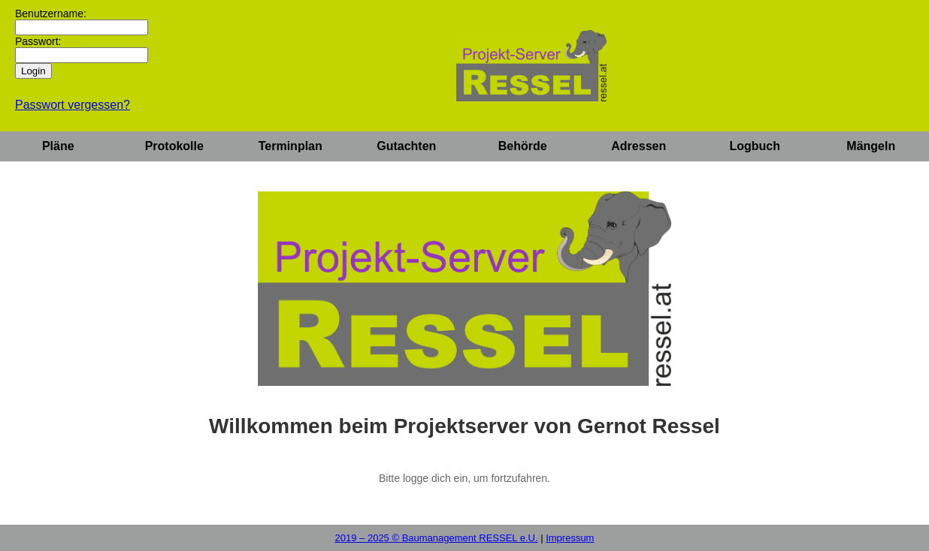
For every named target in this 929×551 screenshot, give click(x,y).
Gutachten (406, 146)
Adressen (638, 146)
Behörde (522, 146)
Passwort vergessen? (72, 104)
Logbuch (754, 146)
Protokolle (174, 146)
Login (33, 71)
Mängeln (870, 146)
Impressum (570, 537)
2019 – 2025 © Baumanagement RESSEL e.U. (436, 537)
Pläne (58, 146)
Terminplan (290, 146)
